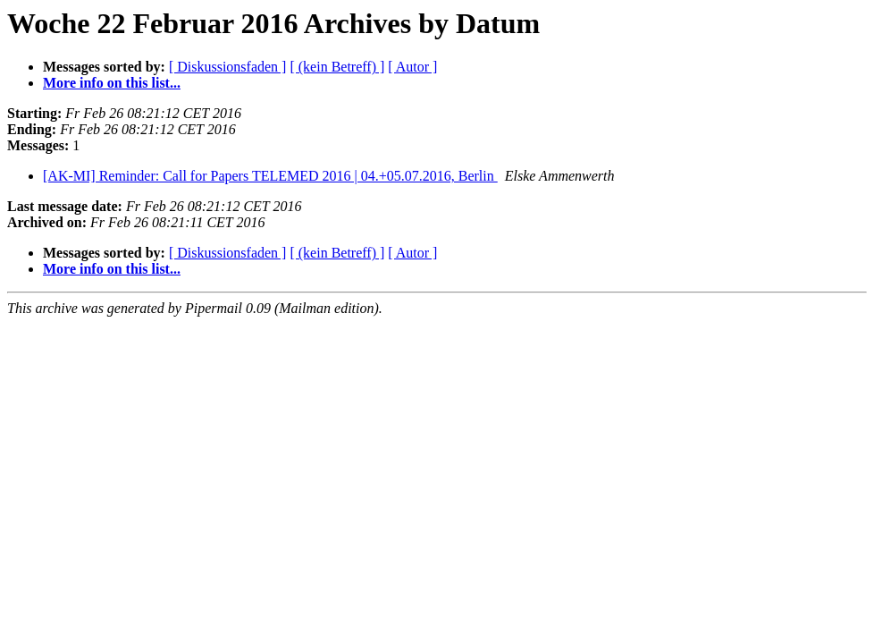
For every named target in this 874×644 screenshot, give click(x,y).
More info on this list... (112, 82)
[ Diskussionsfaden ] (228, 66)
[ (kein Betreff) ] (337, 66)
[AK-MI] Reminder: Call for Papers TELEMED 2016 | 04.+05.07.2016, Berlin (270, 175)
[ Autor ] (412, 66)
